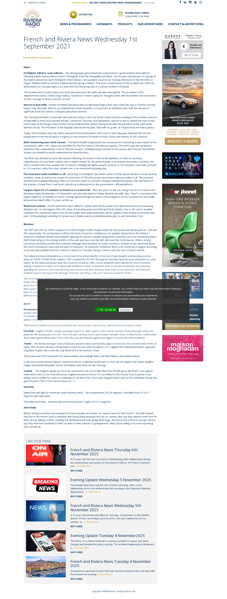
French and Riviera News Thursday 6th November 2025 (104, 451)
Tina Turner (149, 2)
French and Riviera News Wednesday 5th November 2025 (105, 507)
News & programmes (75, 24)
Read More (84, 465)
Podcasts (125, 24)
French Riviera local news (37, 57)
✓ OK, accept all (106, 309)
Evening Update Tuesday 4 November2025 (107, 535)
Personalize (125, 309)
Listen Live (81, 14)
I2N (133, 591)
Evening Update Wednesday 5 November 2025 (110, 479)
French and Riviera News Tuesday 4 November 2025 (110, 563)
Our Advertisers (150, 24)
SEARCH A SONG (36, 2)
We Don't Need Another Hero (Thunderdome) (115, 2)
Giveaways (104, 24)
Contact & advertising (185, 24)
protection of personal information (115, 292)
